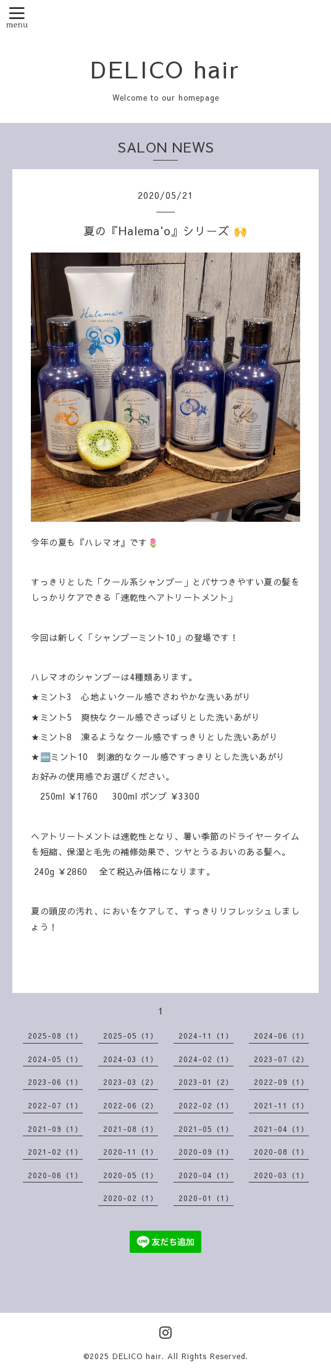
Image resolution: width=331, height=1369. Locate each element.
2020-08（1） (281, 1152)
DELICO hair (165, 68)
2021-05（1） (205, 1129)
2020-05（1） (130, 1175)
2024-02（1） (205, 1059)
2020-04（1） (205, 1175)
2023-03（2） (130, 1082)
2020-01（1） (205, 1198)
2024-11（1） (205, 1035)
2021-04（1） (281, 1129)
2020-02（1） (130, 1198)
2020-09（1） (205, 1152)
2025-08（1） (55, 1035)
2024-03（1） (130, 1059)
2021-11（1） (281, 1105)
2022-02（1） (205, 1105)
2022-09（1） (281, 1082)
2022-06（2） (130, 1105)
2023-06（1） (55, 1082)
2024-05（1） (55, 1059)
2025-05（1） (130, 1035)
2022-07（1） (55, 1105)
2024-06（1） (281, 1035)
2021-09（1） (55, 1129)
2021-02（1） (55, 1152)
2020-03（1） (281, 1175)
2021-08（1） (130, 1129)
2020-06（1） (55, 1175)
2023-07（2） (281, 1059)
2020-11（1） (130, 1152)
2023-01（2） (205, 1082)
